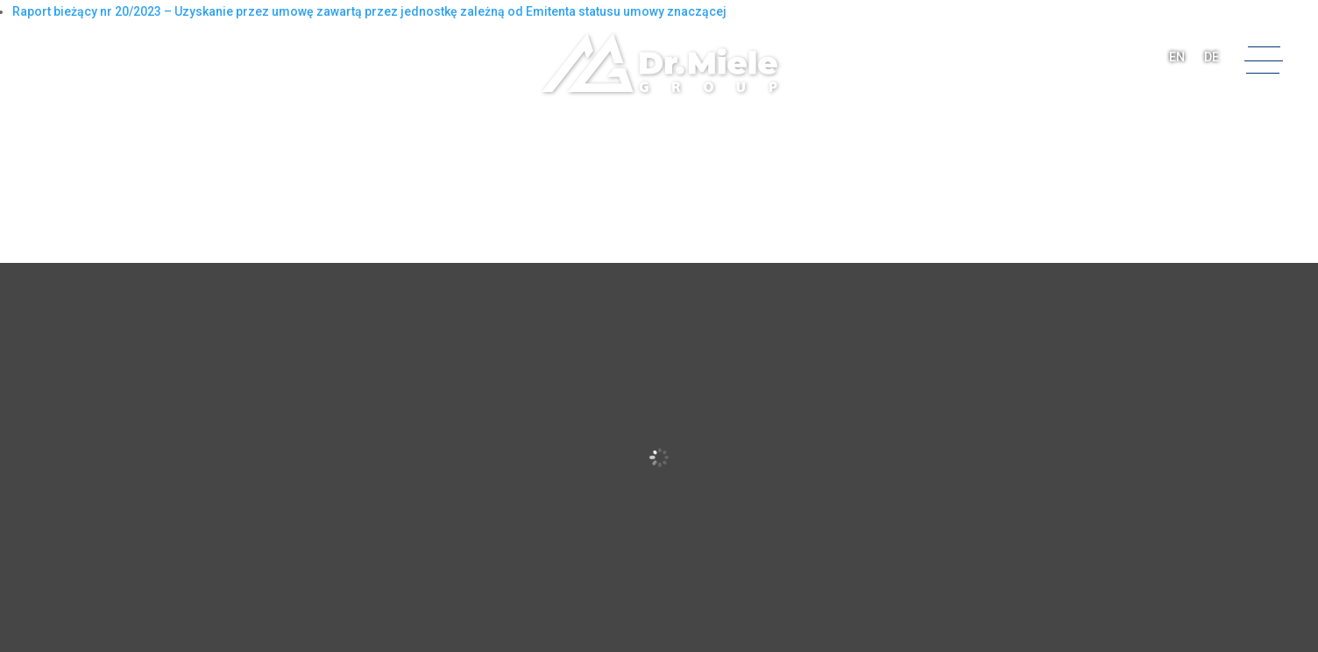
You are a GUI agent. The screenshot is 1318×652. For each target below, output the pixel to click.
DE (1211, 57)
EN (1177, 57)
